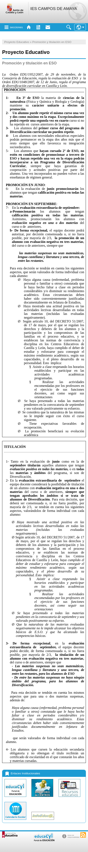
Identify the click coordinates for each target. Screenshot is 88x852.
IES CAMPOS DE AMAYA (53, 8)
